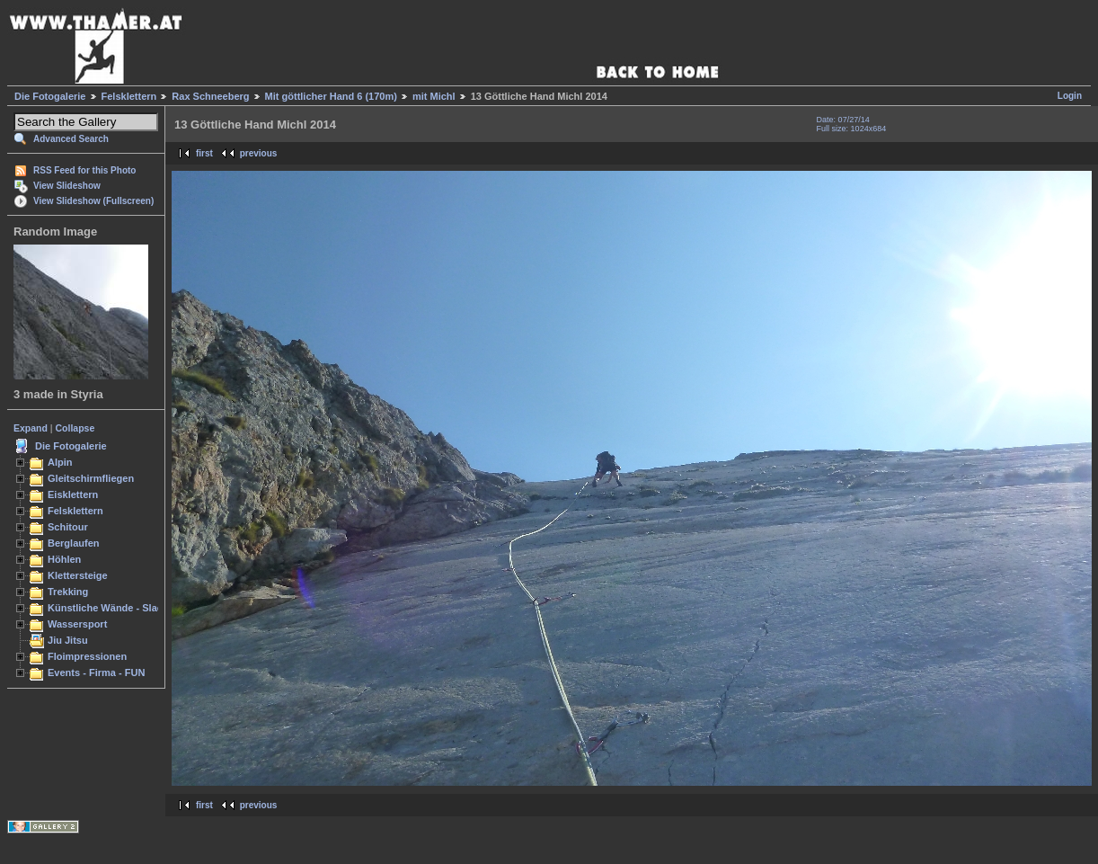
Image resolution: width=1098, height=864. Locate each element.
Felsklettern (129, 96)
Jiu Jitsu (68, 640)
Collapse (75, 428)
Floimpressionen (87, 656)
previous (259, 153)
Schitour (68, 526)
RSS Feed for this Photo (84, 170)
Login (1070, 96)
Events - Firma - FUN (96, 672)
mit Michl (434, 96)
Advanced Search (71, 139)
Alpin (60, 462)
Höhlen (64, 559)
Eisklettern (73, 494)
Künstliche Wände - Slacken (114, 607)
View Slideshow (67, 186)
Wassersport (77, 624)
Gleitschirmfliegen (91, 478)
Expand (30, 428)
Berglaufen (74, 543)
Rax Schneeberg (210, 96)
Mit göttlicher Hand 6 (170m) (331, 96)
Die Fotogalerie (49, 96)
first (204, 153)
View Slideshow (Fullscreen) (93, 201)
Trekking (68, 591)
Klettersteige (78, 575)
